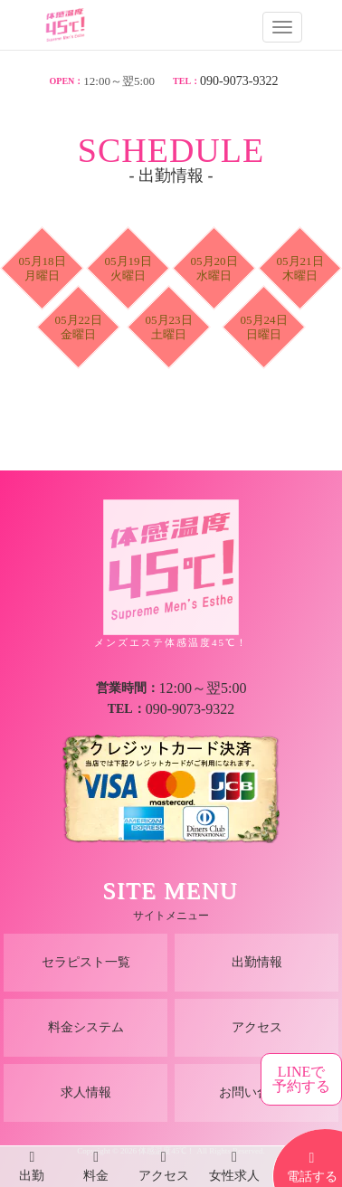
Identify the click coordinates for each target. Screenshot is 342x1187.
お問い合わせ (257, 1092)
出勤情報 (257, 962)
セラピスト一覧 (86, 962)
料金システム (86, 1027)
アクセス (257, 1027)
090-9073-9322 (239, 81)
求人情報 (86, 1092)
